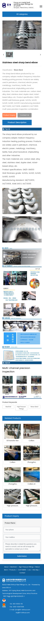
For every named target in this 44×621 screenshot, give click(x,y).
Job (29, 570)
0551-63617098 (18, 607)
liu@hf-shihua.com (23, 613)
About (6, 567)
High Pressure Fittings (26, 567)
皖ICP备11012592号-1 (18, 596)
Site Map (36, 570)
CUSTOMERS (21, 570)
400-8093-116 (17, 604)
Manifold (13, 567)
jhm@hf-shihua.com (22, 610)
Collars (31, 440)
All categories (22, 14)
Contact (22, 573)
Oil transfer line (12, 440)
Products (13, 570)
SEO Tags (6, 596)
